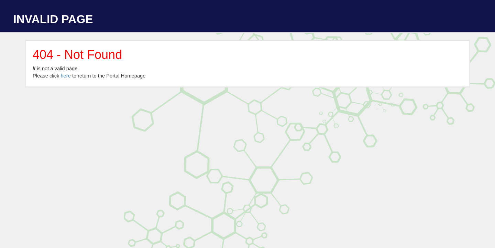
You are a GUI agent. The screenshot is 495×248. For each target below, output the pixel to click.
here (65, 76)
